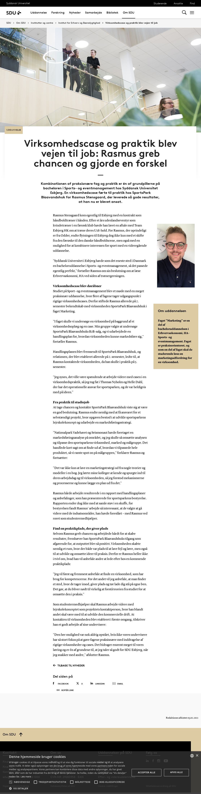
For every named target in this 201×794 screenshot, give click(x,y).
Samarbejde (93, 12)
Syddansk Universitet (18, 3)
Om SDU (128, 12)
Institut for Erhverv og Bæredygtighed (79, 23)
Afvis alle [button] (176, 772)
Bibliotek (112, 12)
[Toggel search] (184, 12)
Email (117, 678)
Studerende (160, 3)
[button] (10, 782)
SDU (8, 23)
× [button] (197, 755)
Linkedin (97, 677)
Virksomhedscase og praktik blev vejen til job (131, 23)
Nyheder (75, 12)
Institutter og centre (42, 23)
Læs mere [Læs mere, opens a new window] (26, 776)
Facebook (61, 678)
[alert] (100, 772)
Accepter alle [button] (146, 772)
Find (192, 3)
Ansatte (178, 3)
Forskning (58, 12)
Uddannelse (38, 12)
